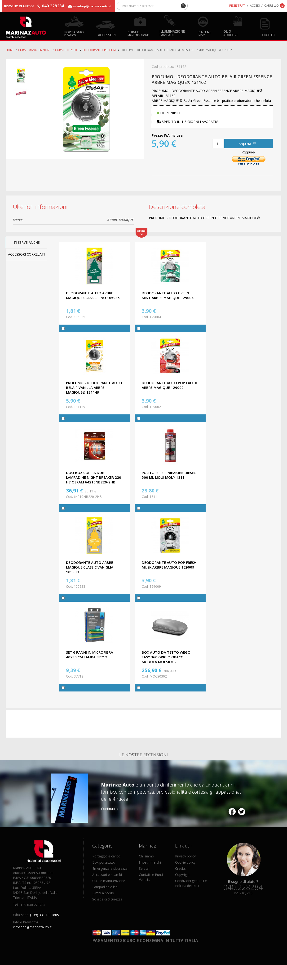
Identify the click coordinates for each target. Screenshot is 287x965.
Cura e (138, 33)
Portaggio (74, 33)
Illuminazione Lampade (172, 33)
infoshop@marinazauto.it (92, 6)
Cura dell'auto (67, 50)
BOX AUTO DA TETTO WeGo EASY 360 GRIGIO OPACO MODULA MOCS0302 (166, 657)
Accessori (107, 35)
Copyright (182, 874)
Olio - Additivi (230, 33)
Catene (205, 33)
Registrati (237, 5)
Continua (108, 808)
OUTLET (268, 35)
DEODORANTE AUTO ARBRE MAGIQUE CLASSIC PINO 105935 (93, 295)
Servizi (144, 868)
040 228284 (53, 6)
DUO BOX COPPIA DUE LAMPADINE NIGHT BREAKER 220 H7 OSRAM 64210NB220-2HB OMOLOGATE (93, 479)
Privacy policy (185, 856)
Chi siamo (146, 856)
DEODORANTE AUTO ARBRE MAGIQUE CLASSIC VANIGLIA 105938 (89, 567)
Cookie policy (185, 862)
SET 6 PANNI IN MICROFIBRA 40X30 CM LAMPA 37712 (89, 654)
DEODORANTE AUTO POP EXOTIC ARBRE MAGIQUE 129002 (170, 385)
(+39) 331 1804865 (44, 915)
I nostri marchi (150, 862)
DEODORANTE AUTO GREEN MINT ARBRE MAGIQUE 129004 (168, 295)
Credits (180, 868)
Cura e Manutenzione (34, 50)
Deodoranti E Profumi (99, 50)
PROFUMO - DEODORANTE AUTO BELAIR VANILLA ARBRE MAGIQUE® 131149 (94, 387)
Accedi (255, 5)
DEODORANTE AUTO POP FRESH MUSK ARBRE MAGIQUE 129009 (169, 564)
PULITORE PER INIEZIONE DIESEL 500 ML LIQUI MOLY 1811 (169, 475)
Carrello (271, 5)
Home (10, 50)
